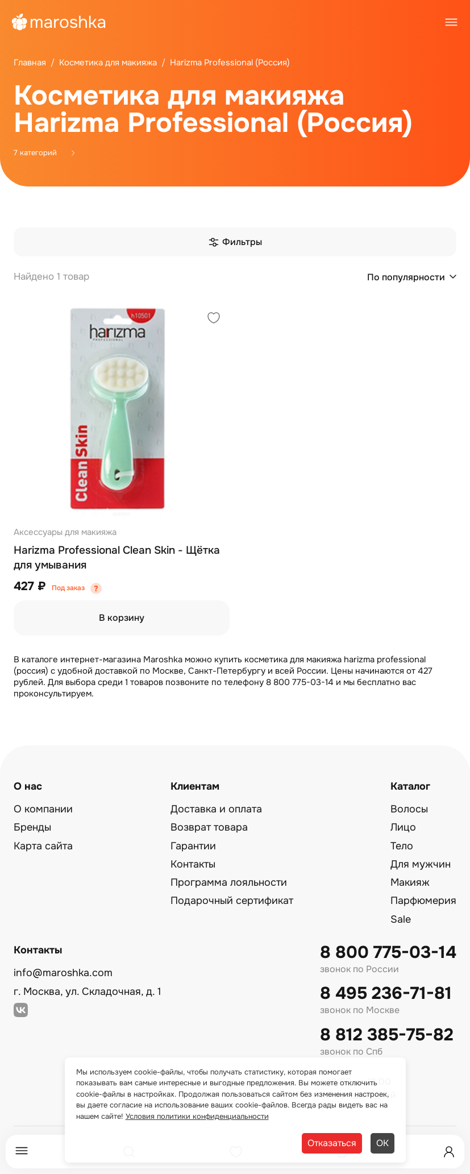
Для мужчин (420, 864)
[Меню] (21, 1151)
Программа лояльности (228, 882)
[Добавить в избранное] (214, 319)
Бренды (32, 827)
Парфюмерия (423, 900)
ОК (382, 1143)
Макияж (410, 882)
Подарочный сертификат (231, 900)
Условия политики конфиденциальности (197, 1116)
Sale (400, 919)
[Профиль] (449, 1152)
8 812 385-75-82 (387, 1035)
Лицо (403, 827)
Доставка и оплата (216, 809)
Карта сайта (43, 846)
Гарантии (193, 846)
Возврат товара (209, 827)
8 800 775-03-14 (388, 952)
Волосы (409, 809)
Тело (401, 846)
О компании (43, 809)
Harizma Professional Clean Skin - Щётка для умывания (117, 558)
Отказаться (331, 1143)
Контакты (192, 864)
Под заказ (68, 588)
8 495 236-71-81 (386, 993)
